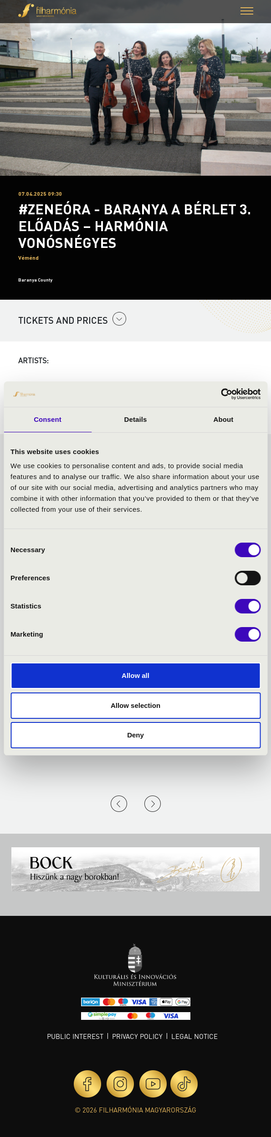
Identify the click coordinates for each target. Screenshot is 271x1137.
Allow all (135, 675)
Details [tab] (135, 419)
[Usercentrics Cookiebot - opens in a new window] (221, 394)
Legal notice (194, 1036)
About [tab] (224, 419)
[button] (246, 12)
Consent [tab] (47, 419)
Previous (119, 804)
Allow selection (135, 705)
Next (152, 804)
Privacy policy (137, 1036)
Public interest (75, 1036)
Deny (135, 735)
